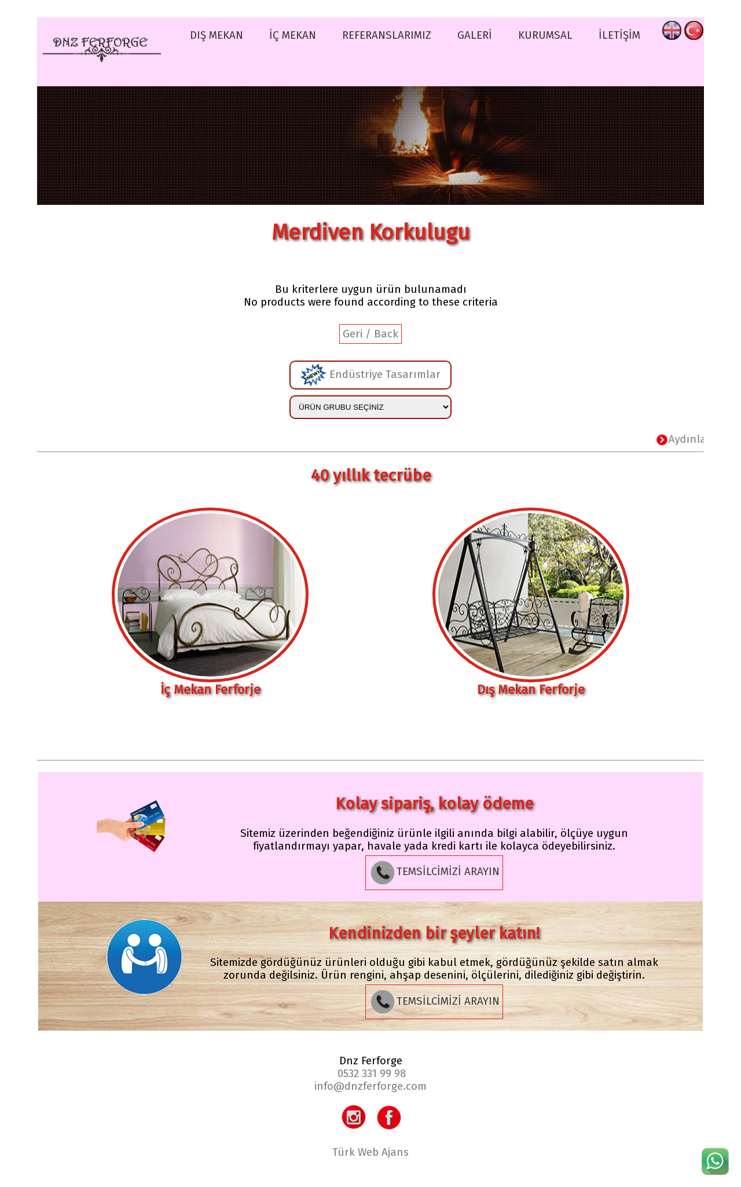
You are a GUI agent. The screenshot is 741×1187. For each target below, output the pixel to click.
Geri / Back (370, 334)
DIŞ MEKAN (216, 35)
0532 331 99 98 (372, 1073)
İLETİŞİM (619, 35)
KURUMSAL (545, 35)
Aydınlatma (697, 439)
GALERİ (474, 35)
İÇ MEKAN (292, 35)
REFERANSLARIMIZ (386, 35)
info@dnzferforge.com (370, 1086)
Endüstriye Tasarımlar (370, 375)
